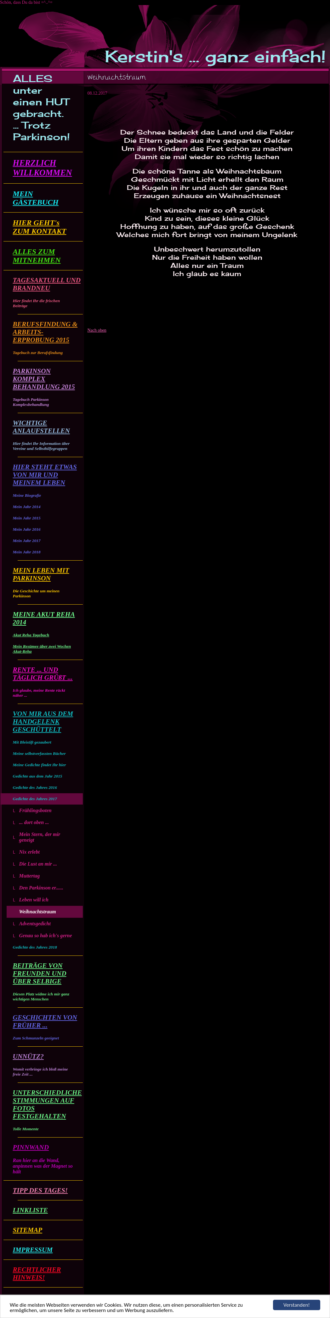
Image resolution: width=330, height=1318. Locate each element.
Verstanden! (296, 1305)
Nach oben (97, 330)
